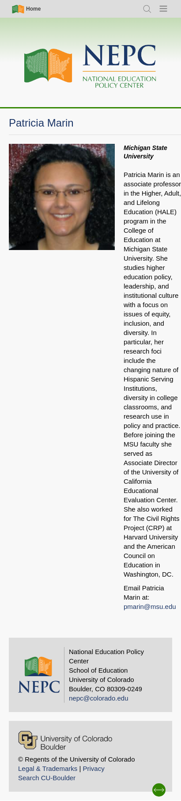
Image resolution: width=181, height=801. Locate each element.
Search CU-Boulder (46, 778)
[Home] (90, 67)
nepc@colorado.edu (98, 698)
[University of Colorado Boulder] (65, 740)
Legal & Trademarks (47, 768)
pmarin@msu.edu (150, 606)
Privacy (93, 768)
